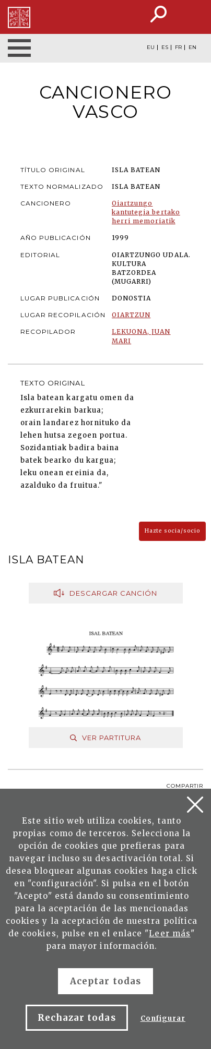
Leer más (169, 933)
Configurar (162, 1018)
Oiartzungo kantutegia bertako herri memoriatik (146, 212)
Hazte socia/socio (172, 530)
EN (192, 47)
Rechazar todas (77, 1017)
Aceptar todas (105, 981)
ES (164, 47)
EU (151, 47)
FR (178, 47)
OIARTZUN (131, 315)
